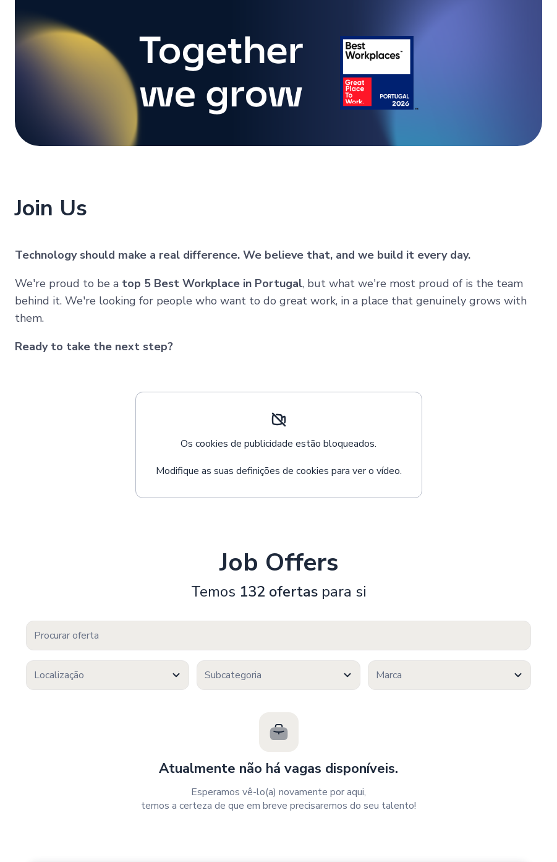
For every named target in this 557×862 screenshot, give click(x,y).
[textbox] (108, 675)
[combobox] (107, 675)
